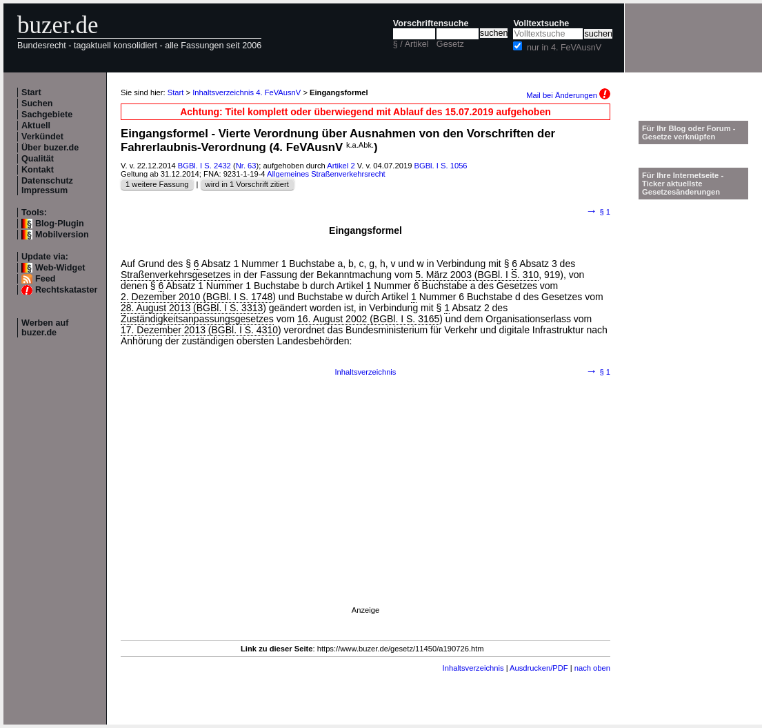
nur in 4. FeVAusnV (564, 47)
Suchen (37, 103)
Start (31, 92)
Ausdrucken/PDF (539, 668)
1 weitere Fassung (157, 184)
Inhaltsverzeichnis (366, 372)
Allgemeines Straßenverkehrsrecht (326, 174)
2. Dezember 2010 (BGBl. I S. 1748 (196, 296)
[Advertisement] (365, 509)
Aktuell (35, 125)
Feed (45, 279)
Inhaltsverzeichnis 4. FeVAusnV (246, 92)
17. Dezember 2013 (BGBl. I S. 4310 (199, 329)
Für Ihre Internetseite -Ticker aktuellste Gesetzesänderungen (682, 183)
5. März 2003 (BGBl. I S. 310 (477, 274)
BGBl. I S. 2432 (204, 165)
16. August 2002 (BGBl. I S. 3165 (368, 318)
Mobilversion (62, 234)
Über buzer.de (50, 148)
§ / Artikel (411, 44)
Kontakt (37, 170)
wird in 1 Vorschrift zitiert (247, 184)
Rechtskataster (66, 290)
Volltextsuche (541, 23)
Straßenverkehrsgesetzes (176, 274)
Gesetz (450, 44)
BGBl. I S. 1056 (440, 165)
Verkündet (42, 136)
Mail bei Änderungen (568, 95)
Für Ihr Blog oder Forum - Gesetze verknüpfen (689, 132)
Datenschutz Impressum (47, 185)
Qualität (37, 159)
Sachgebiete (46, 114)
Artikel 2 (340, 165)
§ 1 (598, 212)
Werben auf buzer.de (44, 327)
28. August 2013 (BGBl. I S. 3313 (192, 307)
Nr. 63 (246, 165)
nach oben (592, 668)
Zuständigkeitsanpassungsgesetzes (197, 318)
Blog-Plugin (59, 223)
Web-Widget (60, 268)
